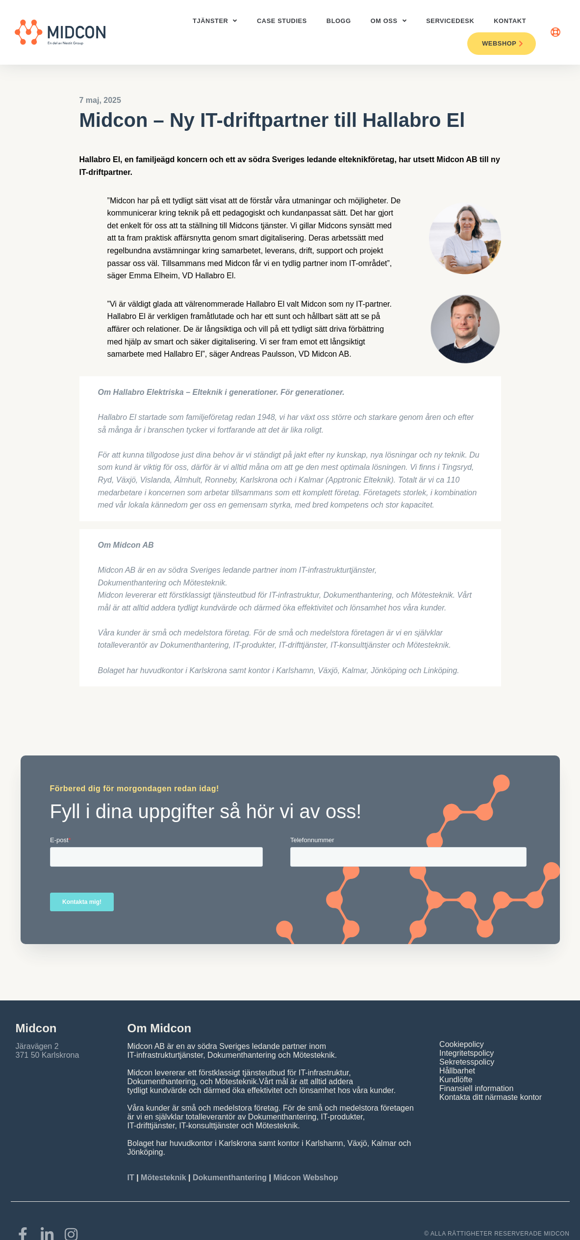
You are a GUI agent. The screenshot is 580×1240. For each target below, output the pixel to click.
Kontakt (510, 20)
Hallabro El (100, 159)
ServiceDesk (450, 20)
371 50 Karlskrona (47, 1055)
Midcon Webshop (305, 1177)
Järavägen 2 (37, 1046)
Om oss (388, 21)
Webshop (503, 43)
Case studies (282, 20)
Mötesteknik (163, 1177)
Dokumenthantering (230, 1177)
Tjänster (215, 21)
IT (132, 1177)
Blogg (339, 20)
